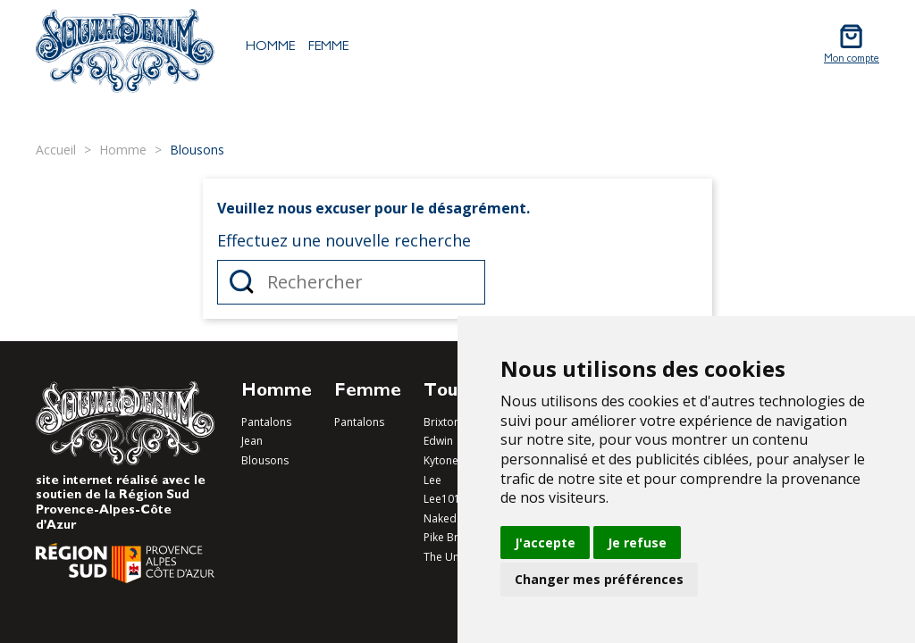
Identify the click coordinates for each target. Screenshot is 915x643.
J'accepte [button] (545, 542)
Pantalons (266, 422)
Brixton (442, 422)
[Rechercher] (351, 282)
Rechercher (241, 282)
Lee (432, 480)
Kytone (441, 460)
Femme (328, 47)
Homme (270, 47)
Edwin (438, 440)
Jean (252, 440)
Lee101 (442, 498)
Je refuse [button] (637, 542)
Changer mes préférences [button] (599, 579)
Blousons (265, 460)
